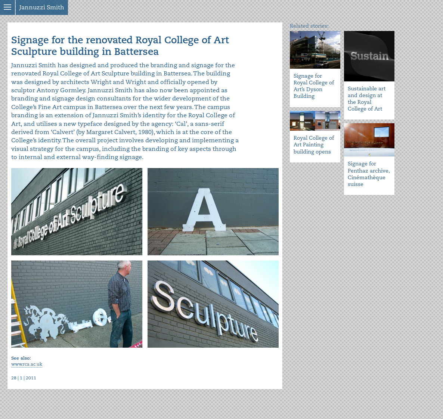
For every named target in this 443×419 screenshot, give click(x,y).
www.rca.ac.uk (26, 364)
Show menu (7, 7)
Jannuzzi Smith (41, 7)
